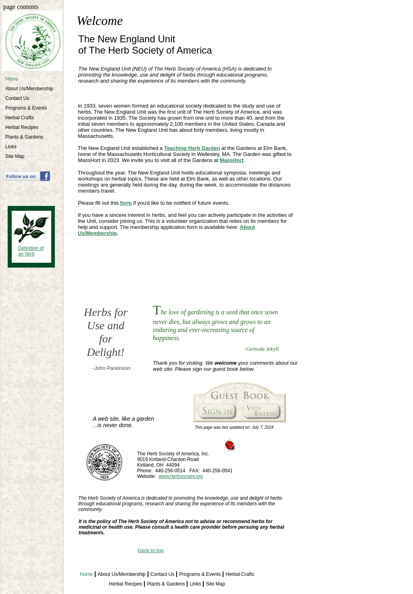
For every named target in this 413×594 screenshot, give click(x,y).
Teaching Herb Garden (192, 148)
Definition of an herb (31, 251)
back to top (151, 550)
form (126, 203)
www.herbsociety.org (181, 476)
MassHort (232, 160)
